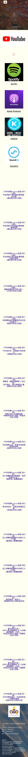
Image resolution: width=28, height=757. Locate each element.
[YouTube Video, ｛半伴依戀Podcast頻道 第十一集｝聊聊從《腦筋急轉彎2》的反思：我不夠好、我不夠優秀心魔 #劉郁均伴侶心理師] (14, 367)
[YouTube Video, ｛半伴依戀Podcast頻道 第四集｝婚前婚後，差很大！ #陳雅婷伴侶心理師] (14, 585)
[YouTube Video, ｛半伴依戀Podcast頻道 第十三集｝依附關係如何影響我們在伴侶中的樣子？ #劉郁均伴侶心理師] (14, 305)
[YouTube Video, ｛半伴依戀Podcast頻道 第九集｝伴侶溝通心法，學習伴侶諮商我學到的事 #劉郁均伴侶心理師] (14, 431)
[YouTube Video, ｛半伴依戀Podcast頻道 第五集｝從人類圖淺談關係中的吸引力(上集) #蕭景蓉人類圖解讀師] (14, 554)
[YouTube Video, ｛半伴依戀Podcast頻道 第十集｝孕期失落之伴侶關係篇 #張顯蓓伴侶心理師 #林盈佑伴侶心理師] (14, 400)
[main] (14, 84)
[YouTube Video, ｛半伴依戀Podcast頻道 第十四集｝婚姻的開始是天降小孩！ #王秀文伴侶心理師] (14, 274)
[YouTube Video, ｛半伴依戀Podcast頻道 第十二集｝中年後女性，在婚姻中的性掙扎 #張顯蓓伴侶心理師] (14, 337)
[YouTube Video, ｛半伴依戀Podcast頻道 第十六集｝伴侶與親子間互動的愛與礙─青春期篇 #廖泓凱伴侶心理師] (14, 211)
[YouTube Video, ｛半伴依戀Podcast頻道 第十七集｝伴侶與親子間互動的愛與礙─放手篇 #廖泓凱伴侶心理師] (14, 181)
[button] (2, 2)
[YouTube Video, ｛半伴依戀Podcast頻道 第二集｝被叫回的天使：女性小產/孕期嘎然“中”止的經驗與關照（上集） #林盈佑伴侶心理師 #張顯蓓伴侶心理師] (14, 649)
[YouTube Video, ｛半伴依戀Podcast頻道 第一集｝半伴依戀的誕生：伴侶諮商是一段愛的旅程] (14, 683)
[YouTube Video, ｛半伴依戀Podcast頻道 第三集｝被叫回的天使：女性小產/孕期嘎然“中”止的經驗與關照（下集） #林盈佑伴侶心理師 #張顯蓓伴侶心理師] (14, 614)
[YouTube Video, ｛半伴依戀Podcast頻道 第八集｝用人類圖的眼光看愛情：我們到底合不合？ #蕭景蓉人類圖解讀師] (14, 461)
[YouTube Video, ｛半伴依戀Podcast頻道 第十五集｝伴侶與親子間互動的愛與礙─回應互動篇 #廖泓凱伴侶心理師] (14, 242)
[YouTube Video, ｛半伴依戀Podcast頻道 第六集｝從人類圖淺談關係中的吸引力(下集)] (14, 523)
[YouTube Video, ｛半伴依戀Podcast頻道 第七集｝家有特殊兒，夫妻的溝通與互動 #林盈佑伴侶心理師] (14, 492)
